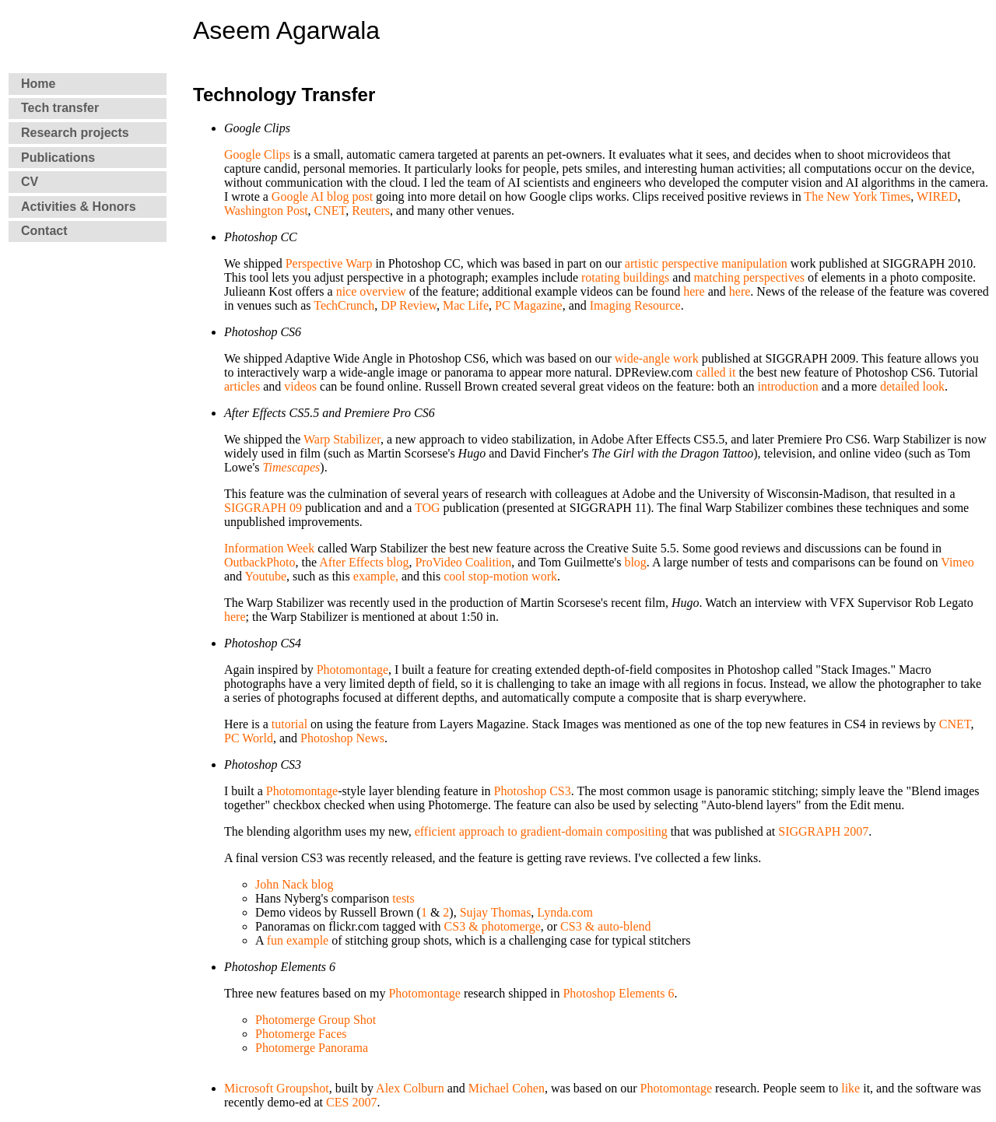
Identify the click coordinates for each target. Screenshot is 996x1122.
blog (635, 562)
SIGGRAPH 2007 (823, 831)
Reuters (371, 210)
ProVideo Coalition (463, 562)
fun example (298, 940)
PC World (248, 738)
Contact (44, 230)
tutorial (289, 724)
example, (375, 576)
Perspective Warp (329, 263)
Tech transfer (60, 107)
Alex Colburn (410, 1088)
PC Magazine (529, 305)
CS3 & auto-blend (605, 926)
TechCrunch (344, 305)
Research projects (75, 132)
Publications (58, 157)
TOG (427, 507)
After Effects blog (364, 562)
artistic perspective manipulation (706, 263)
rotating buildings (625, 277)
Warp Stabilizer (342, 439)
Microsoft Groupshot (276, 1088)
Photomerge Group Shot (315, 1019)
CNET (330, 210)
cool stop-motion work (500, 576)
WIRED (937, 196)
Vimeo (957, 562)
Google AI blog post (322, 196)
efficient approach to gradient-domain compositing (541, 831)
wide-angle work (657, 358)
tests (403, 898)
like (850, 1088)
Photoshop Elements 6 (618, 993)
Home (38, 83)
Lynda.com (563, 912)
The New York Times (857, 196)
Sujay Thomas (495, 912)
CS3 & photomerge (492, 926)
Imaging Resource (635, 305)
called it (715, 372)
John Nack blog (294, 884)
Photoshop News (342, 738)
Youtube (266, 576)
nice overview (371, 291)
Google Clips (257, 154)
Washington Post (266, 210)
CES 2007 (351, 1102)
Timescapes (292, 467)
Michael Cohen (506, 1088)
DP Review (409, 305)
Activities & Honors (78, 206)
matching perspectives (749, 277)
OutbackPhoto (260, 562)
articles (242, 386)
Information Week (269, 548)
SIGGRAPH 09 (263, 507)
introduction (788, 386)
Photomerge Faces (300, 1033)
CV (29, 181)
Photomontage (352, 669)
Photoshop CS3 (532, 791)
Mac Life (466, 305)
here (694, 291)
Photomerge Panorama (311, 1047)
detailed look (912, 386)
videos (300, 386)
